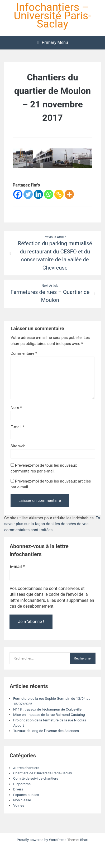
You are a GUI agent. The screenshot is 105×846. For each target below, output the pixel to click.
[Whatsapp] (48, 194)
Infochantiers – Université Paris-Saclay (52, 15)
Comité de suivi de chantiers (35, 778)
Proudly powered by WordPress (42, 840)
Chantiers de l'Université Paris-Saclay (42, 773)
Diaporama (22, 784)
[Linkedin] (38, 194)
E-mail (17, 427)
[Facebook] (17, 194)
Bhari (84, 840)
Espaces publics (26, 795)
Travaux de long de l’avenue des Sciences (46, 731)
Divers (18, 789)
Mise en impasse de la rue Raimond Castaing (49, 714)
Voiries (18, 805)
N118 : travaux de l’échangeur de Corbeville (47, 709)
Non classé (22, 800)
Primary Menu (52, 42)
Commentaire (24, 353)
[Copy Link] (59, 194)
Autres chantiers (26, 768)
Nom (16, 407)
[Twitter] (28, 194)
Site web (18, 446)
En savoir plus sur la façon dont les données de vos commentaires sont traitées (52, 524)
